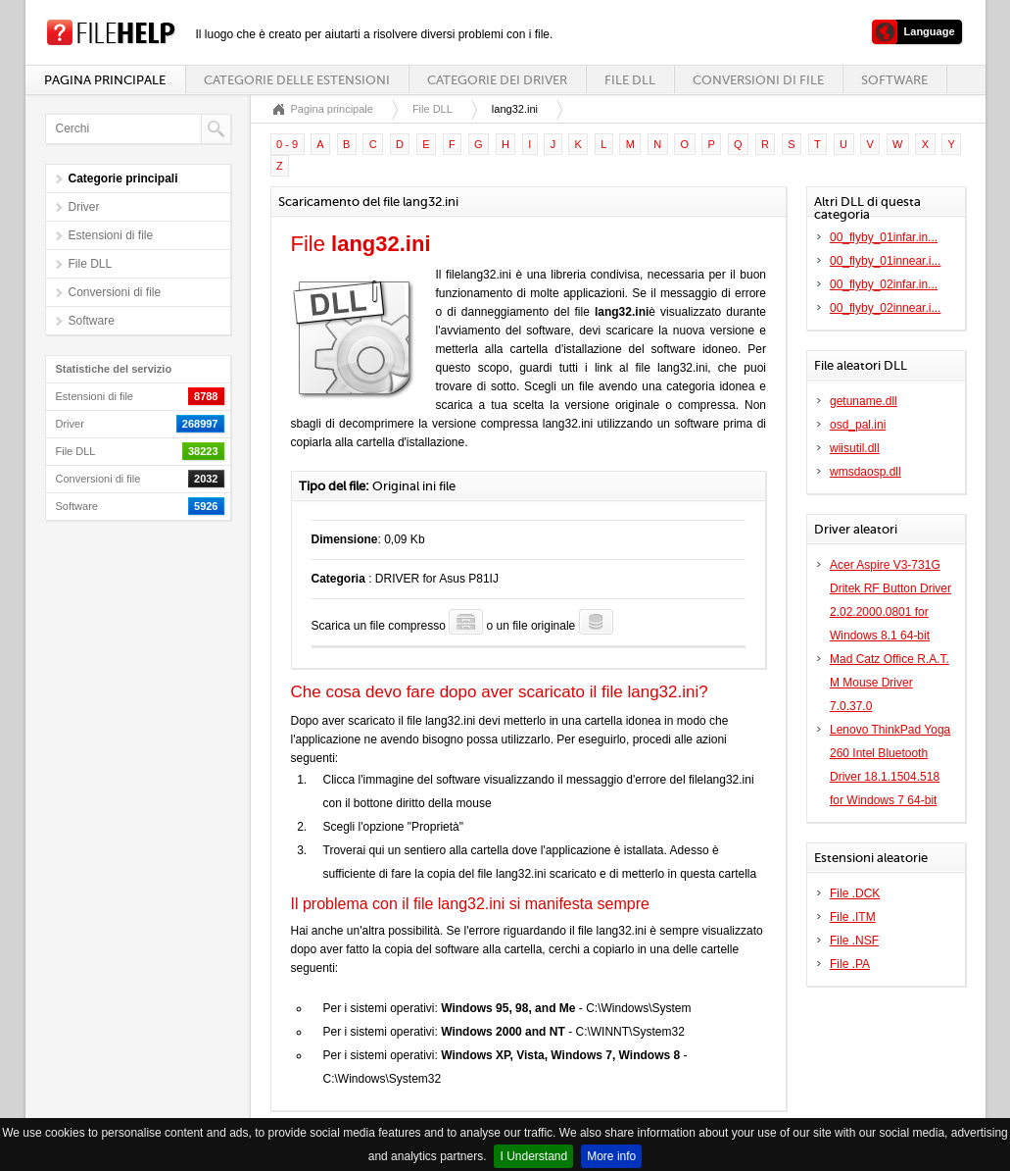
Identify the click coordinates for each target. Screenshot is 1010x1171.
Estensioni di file (111, 235)
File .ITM (853, 917)
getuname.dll (863, 401)
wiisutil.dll (855, 448)
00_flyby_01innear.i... (885, 261)
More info (611, 1156)
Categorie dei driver (497, 80)
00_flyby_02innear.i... (885, 308)
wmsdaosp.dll (865, 472)
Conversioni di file (758, 80)
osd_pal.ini (858, 425)
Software (894, 80)
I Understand (533, 1156)
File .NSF (854, 940)
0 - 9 (287, 144)
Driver (84, 207)
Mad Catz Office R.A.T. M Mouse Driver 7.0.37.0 (889, 682)
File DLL (629, 80)
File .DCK (855, 893)
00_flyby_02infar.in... (884, 284)
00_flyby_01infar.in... (884, 237)
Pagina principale (105, 80)
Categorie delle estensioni (297, 80)
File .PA (850, 964)
